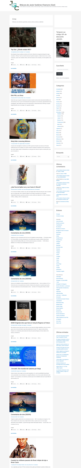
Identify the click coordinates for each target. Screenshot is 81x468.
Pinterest (58, 249)
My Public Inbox (59, 248)
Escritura (58, 103)
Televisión (22, 464)
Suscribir (59, 73)
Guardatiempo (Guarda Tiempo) (62, 299)
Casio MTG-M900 (63, 192)
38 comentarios (38, 189)
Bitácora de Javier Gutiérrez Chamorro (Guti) (37, 5)
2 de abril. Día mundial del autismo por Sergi (26, 368)
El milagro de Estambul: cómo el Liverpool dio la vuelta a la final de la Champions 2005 (63, 341)
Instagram (58, 242)
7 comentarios (22, 280)
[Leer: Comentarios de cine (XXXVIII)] (23, 266)
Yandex (57, 266)
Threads (58, 253)
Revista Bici (58, 310)
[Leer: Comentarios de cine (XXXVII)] (23, 401)
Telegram (58, 251)
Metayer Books (59, 305)
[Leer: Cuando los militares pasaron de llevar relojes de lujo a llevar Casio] (23, 447)
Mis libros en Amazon (60, 229)
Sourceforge (58, 264)
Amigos (18, 370)
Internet (59, 115)
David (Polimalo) (59, 279)
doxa (25, 97)
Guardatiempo (59, 225)
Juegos (58, 117)
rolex (34, 189)
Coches (57, 101)
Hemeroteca (58, 270)
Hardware (59, 113)
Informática (58, 112)
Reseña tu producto (60, 224)
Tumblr (57, 259)
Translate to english (60, 272)
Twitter (57, 262)
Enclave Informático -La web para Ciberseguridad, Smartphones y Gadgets (62, 288)
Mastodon (58, 246)
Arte (57, 95)
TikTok (57, 255)
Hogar (57, 107)
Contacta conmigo (60, 216)
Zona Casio (58, 322)
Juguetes (21, 143)
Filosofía (58, 105)
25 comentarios (28, 97)
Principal (58, 215)
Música (57, 134)
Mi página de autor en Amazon (62, 231)
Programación (60, 122)
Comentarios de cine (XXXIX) (21, 233)
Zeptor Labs (58, 323)
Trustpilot (58, 257)
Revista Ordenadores (60, 314)
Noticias (59, 120)
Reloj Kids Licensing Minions (21, 141)
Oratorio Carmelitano (60, 316)
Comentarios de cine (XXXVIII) (21, 278)
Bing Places (58, 233)
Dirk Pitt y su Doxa (17, 95)
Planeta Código (59, 307)
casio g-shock (26, 189)
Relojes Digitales (59, 309)
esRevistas (58, 292)
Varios (57, 145)
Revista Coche (59, 312)
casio (23, 189)
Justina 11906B (63, 171)
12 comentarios (23, 370)
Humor (57, 110)
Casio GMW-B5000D (64, 176)
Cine (18, 97)
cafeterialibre (59, 194)
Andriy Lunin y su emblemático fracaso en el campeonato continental (62, 357)
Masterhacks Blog (60, 303)
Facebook (58, 235)
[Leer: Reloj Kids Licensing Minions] (23, 128)
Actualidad (58, 89)
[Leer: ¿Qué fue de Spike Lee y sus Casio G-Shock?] (23, 174)
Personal (58, 136)
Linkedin (58, 244)
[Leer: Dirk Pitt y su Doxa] (23, 83)
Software (59, 126)
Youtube (58, 268)
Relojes (22, 97)
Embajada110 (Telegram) (61, 284)
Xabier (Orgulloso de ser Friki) (62, 318)
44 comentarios (27, 143)
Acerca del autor (59, 222)
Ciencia (57, 97)
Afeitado (58, 91)
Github (57, 237)
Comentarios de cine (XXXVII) (21, 414)
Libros (20, 97)
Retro (58, 124)
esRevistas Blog (59, 294)
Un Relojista (58, 320)
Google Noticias (59, 238)
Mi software (58, 227)
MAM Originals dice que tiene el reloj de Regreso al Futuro (31, 322)
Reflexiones (58, 138)
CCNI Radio (58, 277)
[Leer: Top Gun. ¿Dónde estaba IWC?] (23, 37)
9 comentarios (22, 416)
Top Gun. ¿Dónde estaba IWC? (21, 49)
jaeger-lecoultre (30, 189)
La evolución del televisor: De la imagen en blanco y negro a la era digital (62, 372)
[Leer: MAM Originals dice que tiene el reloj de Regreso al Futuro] (23, 310)
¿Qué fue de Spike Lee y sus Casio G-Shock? (26, 187)
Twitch (57, 261)
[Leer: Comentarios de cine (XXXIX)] (23, 220)
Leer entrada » (14, 68)
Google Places (59, 240)
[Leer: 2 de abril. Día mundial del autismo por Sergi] (23, 356)
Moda (57, 132)
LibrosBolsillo (59, 301)
